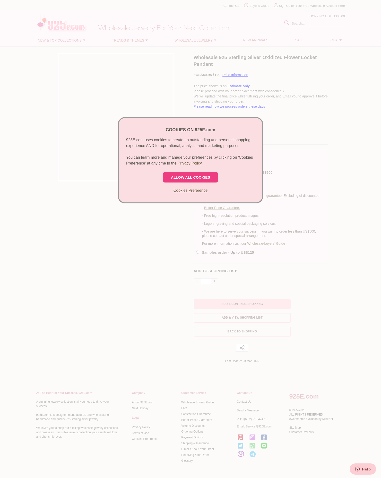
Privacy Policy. (190, 163)
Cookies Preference (190, 190)
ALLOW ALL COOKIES (190, 177)
